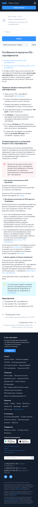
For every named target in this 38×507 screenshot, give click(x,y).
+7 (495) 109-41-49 (11, 468)
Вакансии (15, 423)
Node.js (12, 403)
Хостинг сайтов (9, 359)
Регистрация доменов (19, 362)
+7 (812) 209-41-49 (11, 464)
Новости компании (10, 420)
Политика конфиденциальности (11, 446)
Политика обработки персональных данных (14, 450)
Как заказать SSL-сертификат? (16, 304)
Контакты (7, 423)
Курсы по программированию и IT (15, 396)
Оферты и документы (9, 452)
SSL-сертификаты (10, 368)
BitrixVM (25, 406)
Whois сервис (8, 376)
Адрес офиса (19, 488)
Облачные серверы (22, 359)
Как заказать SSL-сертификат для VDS (19, 306)
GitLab (19, 403)
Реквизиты (7, 433)
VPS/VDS (7, 362)
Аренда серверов (24, 365)
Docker (6, 403)
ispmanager (17, 406)
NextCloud (25, 403)
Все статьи (12, 17)
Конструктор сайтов (10, 365)
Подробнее (10, 351)
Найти (19, 38)
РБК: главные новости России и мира (16, 387)
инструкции (20, 96)
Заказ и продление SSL (16, 19)
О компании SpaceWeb (11, 417)
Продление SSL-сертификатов (16, 301)
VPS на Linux (8, 409)
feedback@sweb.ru (15, 494)
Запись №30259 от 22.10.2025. (11, 499)
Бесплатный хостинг (21, 376)
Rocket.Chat (8, 406)
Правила (6, 448)
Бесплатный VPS (22, 378)
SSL (19, 17)
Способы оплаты (23, 430)
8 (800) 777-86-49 (11, 471)
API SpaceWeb (8, 384)
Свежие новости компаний (12, 390)
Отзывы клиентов (26, 417)
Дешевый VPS (8, 381)
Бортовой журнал (23, 420)
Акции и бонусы (20, 381)
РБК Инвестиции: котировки (13, 393)
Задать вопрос (19, 8)
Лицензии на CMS (23, 368)
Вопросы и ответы (10, 430)
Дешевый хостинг (10, 378)
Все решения (18, 409)
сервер (21, 196)
